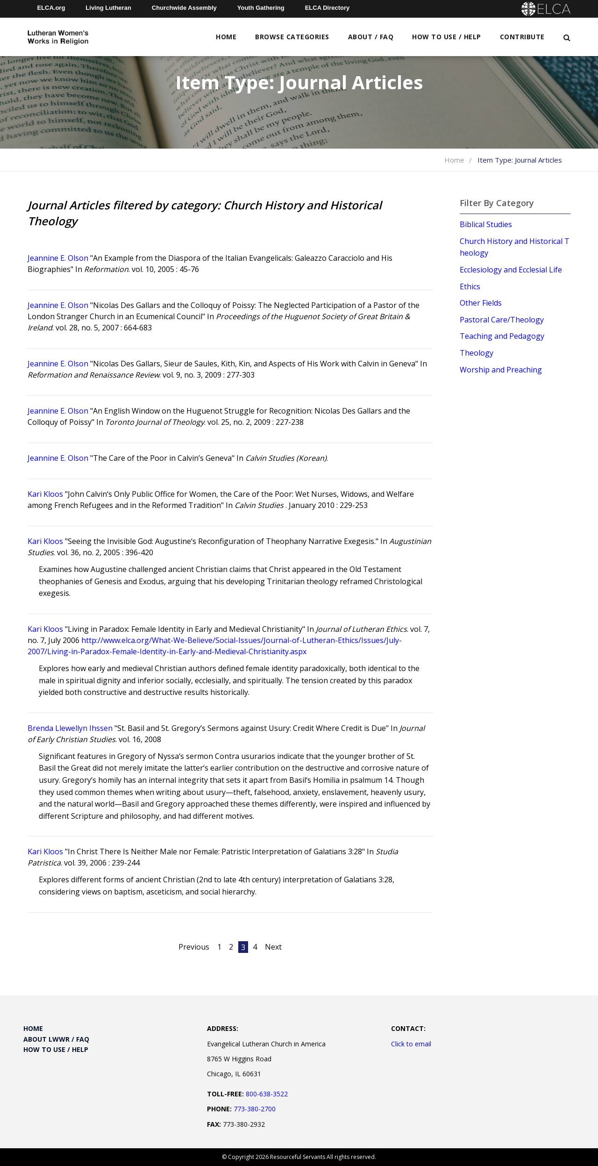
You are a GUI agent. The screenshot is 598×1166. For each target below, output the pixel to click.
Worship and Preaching (501, 370)
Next (273, 947)
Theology (476, 353)
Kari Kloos (45, 494)
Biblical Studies (486, 224)
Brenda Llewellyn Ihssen (70, 728)
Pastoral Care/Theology (502, 320)
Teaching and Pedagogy (502, 336)
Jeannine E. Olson (58, 258)
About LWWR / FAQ (56, 1039)
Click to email (411, 1043)
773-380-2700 (255, 1108)
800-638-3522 (267, 1093)
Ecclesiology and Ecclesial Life (511, 270)
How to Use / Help (446, 36)
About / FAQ (371, 36)
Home (226, 36)
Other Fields (481, 303)
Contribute (522, 36)
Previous (193, 947)
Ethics (470, 286)
